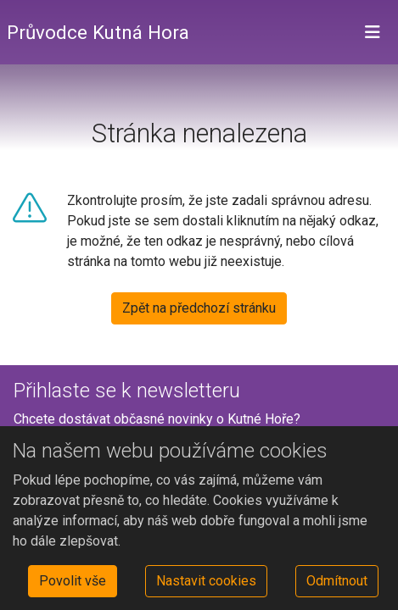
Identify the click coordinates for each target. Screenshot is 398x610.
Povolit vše (72, 581)
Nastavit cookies (206, 581)
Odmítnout (336, 581)
